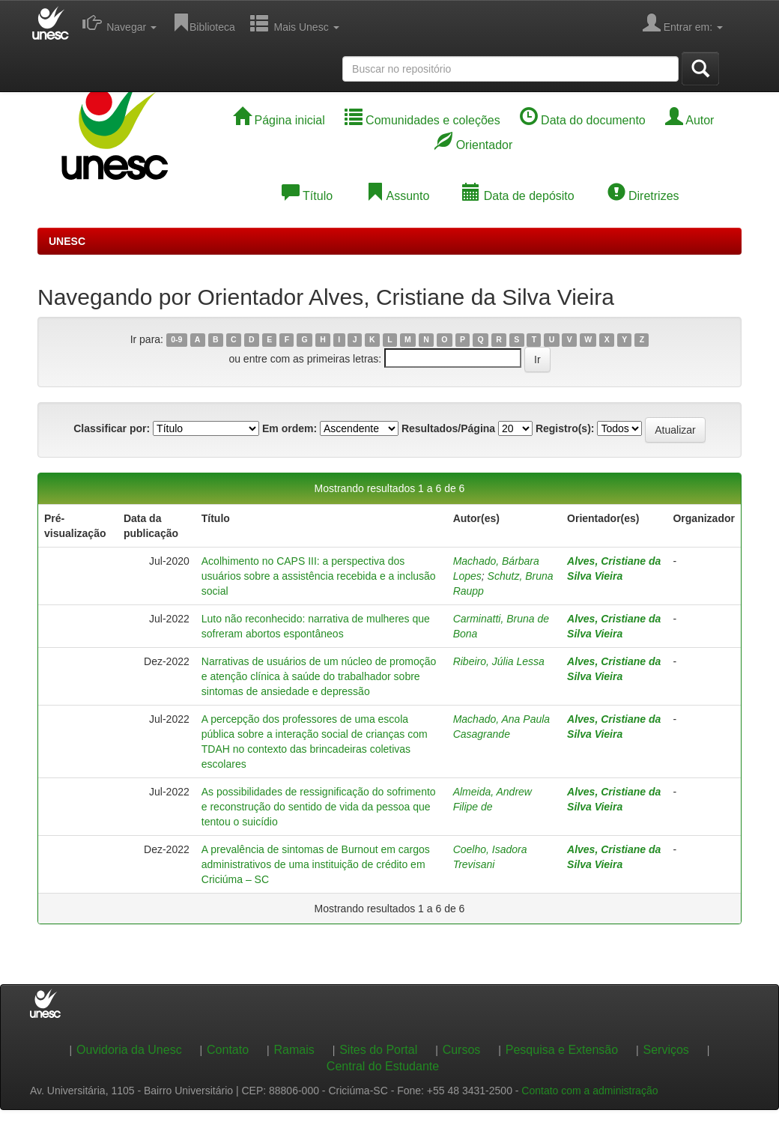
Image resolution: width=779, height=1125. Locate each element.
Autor (690, 120)
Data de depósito (518, 195)
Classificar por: (111, 428)
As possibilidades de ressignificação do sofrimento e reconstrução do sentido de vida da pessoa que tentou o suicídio (318, 807)
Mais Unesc (294, 22)
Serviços (666, 1049)
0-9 (176, 340)
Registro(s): (565, 428)
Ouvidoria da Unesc (129, 1049)
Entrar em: (683, 22)
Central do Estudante (383, 1066)
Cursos (462, 1049)
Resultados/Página (448, 428)
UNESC (67, 241)
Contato (228, 1049)
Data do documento (583, 120)
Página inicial (279, 120)
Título (307, 195)
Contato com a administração (589, 1091)
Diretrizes (643, 195)
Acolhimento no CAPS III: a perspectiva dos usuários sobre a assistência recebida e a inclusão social (318, 576)
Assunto (397, 195)
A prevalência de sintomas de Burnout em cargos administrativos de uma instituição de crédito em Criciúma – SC (315, 864)
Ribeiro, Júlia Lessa (499, 661)
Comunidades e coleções (422, 120)
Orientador (473, 145)
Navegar (119, 22)
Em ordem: (289, 428)
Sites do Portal (378, 1049)
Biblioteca (203, 22)
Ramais (294, 1049)
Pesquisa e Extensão (562, 1049)
